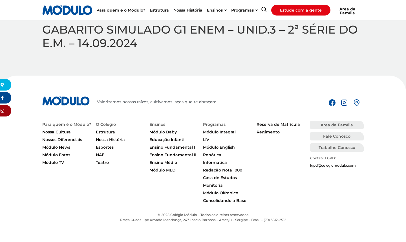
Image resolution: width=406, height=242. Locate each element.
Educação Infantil (167, 139)
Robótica (212, 154)
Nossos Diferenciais (62, 139)
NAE (100, 154)
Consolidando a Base (224, 200)
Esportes (105, 147)
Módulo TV (53, 162)
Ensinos (157, 124)
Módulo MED (162, 170)
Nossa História (110, 139)
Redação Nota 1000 (222, 170)
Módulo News (56, 147)
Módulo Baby (163, 132)
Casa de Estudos (220, 177)
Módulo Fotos (56, 154)
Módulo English (219, 147)
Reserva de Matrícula (278, 124)
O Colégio (106, 124)
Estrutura (105, 132)
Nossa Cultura (56, 132)
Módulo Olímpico (220, 192)
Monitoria (213, 185)
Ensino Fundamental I (172, 147)
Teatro (102, 162)
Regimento (268, 132)
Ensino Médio (163, 162)
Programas (214, 124)
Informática (215, 162)
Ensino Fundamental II (172, 154)
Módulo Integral (219, 132)
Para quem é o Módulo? (66, 124)
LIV (206, 139)
